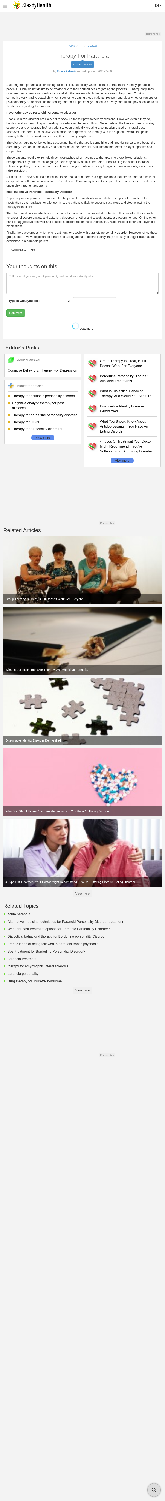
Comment (15, 313)
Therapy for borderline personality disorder (44, 415)
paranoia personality (23, 974)
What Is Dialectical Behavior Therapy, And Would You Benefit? (125, 393)
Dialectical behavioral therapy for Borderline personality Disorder (56, 936)
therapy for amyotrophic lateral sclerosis (38, 966)
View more (43, 437)
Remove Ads (153, 34)
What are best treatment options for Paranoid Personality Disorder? (59, 929)
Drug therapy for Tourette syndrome (35, 981)
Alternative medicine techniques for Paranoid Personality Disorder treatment (65, 922)
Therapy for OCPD (26, 422)
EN (158, 5)
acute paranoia (19, 914)
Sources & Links (23, 250)
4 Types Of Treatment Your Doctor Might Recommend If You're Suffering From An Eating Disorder (126, 446)
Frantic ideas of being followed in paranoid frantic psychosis (53, 944)
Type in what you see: (24, 301)
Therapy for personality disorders (37, 429)
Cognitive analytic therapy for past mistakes (38, 405)
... (81, 45)
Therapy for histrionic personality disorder (43, 396)
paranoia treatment (22, 959)
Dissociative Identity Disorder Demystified (122, 408)
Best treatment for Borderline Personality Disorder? (46, 951)
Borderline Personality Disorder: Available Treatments (124, 378)
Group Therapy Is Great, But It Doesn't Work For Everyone (123, 363)
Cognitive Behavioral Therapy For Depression (42, 370)
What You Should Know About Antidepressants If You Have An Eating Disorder (124, 426)
